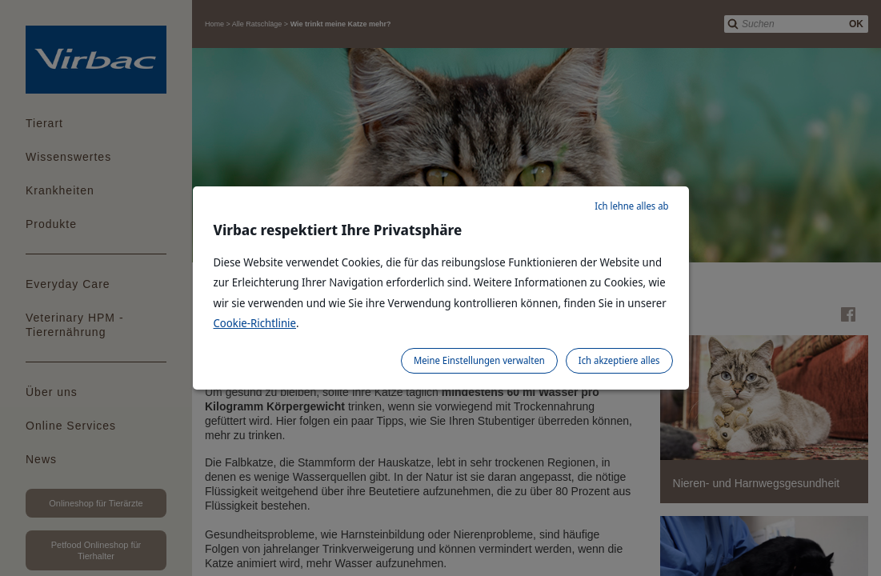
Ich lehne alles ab (631, 206)
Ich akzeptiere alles (619, 360)
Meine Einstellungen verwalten (479, 360)
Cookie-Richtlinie (255, 322)
